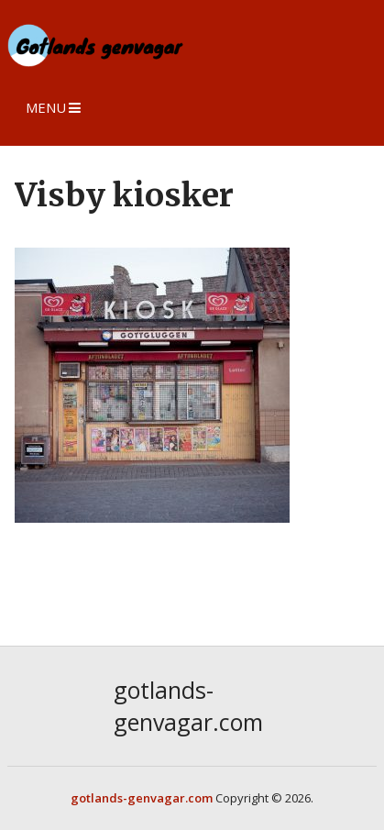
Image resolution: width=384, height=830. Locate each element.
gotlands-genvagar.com (188, 705)
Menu (46, 107)
